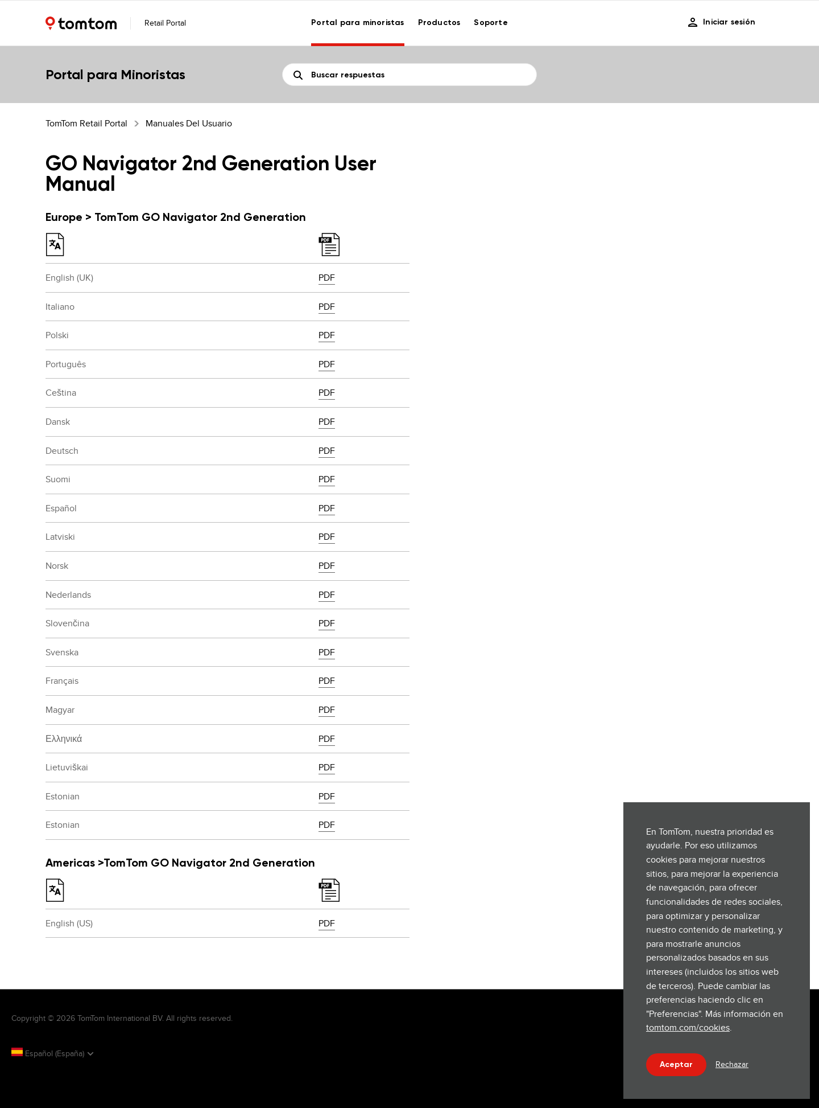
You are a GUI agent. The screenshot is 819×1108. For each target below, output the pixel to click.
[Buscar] (409, 74)
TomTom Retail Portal (86, 123)
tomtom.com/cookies (688, 1027)
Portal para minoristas (357, 22)
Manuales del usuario (189, 123)
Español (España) (48, 1053)
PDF (326, 277)
